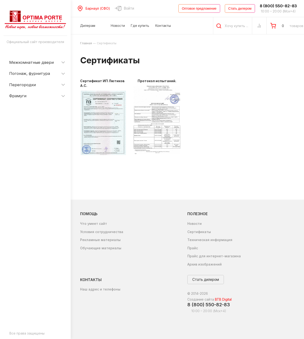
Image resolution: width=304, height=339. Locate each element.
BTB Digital (223, 299)
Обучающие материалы (100, 248)
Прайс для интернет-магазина (214, 256)
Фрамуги (17, 95)
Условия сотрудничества (101, 232)
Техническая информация (209, 240)
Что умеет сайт (93, 224)
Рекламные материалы (100, 240)
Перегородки (22, 84)
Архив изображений (204, 264)
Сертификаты (199, 232)
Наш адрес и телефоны (100, 289)
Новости (194, 224)
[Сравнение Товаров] (259, 25)
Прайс (192, 248)
